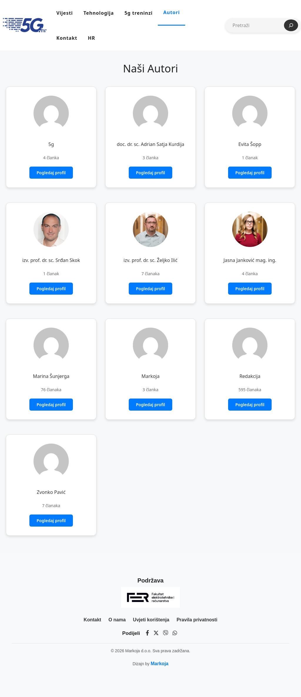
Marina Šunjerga (51, 376)
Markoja (150, 376)
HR (91, 38)
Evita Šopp (249, 144)
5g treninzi (138, 13)
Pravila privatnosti (197, 619)
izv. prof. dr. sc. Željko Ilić (150, 260)
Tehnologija (98, 13)
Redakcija (249, 376)
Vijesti (64, 13)
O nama (117, 619)
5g (51, 144)
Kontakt (66, 38)
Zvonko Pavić (51, 492)
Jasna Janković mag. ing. (249, 260)
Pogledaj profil (51, 172)
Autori (171, 12)
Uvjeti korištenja (151, 619)
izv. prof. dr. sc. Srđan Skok (51, 260)
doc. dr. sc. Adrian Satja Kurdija (150, 144)
